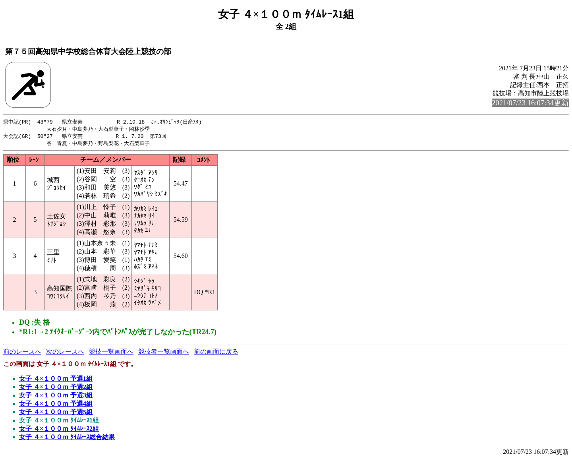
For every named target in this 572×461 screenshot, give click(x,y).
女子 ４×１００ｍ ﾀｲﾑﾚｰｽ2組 (59, 430)
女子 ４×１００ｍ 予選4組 (56, 405)
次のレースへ (65, 353)
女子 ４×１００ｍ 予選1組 (56, 380)
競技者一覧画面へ (163, 353)
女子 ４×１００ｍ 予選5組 (56, 413)
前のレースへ (22, 353)
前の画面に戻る (216, 353)
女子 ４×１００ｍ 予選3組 (56, 396)
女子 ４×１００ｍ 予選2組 (56, 388)
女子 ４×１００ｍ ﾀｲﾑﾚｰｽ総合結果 (67, 438)
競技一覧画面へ (111, 353)
